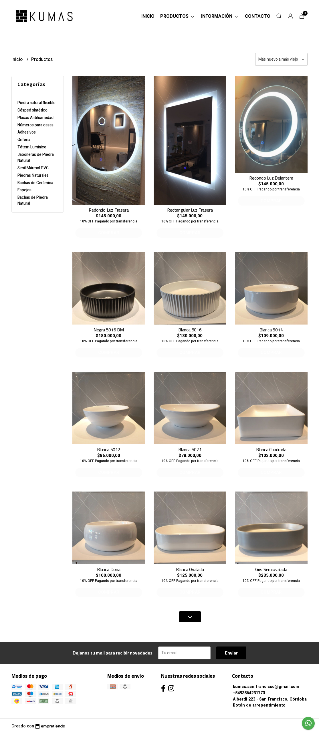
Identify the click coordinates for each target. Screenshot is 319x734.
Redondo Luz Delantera (271, 178)
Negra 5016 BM (109, 329)
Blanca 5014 (271, 329)
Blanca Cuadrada (271, 449)
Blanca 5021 (190, 449)
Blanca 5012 (108, 449)
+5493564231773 (249, 693)
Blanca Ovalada (190, 569)
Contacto (257, 16)
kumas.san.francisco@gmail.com (266, 687)
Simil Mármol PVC (33, 168)
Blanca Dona (108, 569)
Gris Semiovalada (271, 569)
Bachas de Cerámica (35, 183)
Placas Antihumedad (35, 118)
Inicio (147, 16)
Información (220, 16)
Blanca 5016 (190, 329)
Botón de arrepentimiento (259, 705)
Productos (177, 16)
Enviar (231, 653)
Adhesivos (26, 132)
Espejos (24, 190)
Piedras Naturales (33, 175)
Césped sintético (32, 110)
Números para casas (35, 125)
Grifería (23, 140)
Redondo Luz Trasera (108, 210)
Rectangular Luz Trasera (190, 210)
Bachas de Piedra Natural (32, 200)
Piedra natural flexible (36, 103)
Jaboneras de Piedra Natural (35, 158)
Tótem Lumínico (31, 147)
